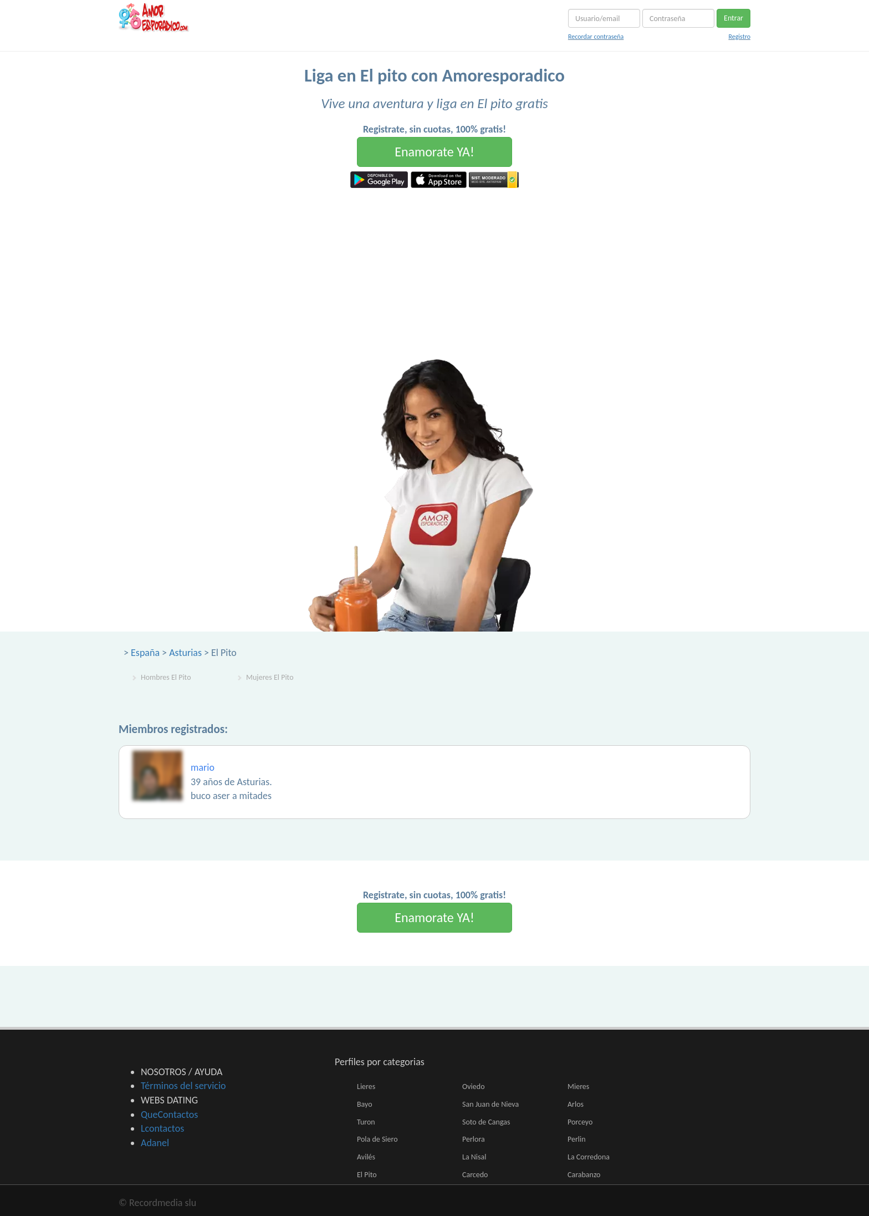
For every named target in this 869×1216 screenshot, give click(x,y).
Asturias (185, 653)
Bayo (364, 1104)
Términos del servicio (183, 1086)
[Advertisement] (434, 271)
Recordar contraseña (595, 36)
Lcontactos (162, 1128)
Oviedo (473, 1086)
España (145, 653)
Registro (739, 36)
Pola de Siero (377, 1139)
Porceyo (580, 1122)
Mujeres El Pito (270, 677)
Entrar (733, 18)
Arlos (576, 1104)
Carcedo (475, 1174)
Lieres (366, 1086)
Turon (366, 1122)
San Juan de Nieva (490, 1104)
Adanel (155, 1143)
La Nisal (474, 1157)
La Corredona (589, 1157)
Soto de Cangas (486, 1122)
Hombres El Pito (166, 677)
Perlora (473, 1139)
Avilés (366, 1157)
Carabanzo (584, 1174)
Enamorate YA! (434, 152)
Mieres (578, 1086)
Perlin (577, 1139)
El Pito (367, 1174)
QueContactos (169, 1114)
